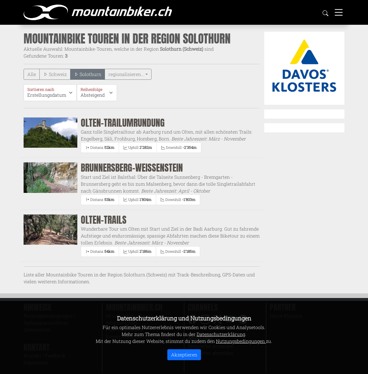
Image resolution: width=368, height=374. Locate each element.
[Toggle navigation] (338, 12)
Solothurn (87, 74)
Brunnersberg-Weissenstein (132, 168)
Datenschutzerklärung (221, 334)
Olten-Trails (103, 220)
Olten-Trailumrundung (123, 123)
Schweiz (55, 74)
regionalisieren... (126, 74)
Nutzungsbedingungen (241, 341)
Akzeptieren (184, 355)
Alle (31, 74)
